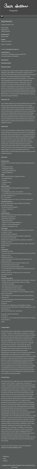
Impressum (6, 456)
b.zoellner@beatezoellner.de (12, 49)
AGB (4, 458)
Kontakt (5, 460)
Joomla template (14, 467)
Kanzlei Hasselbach (13, 447)
